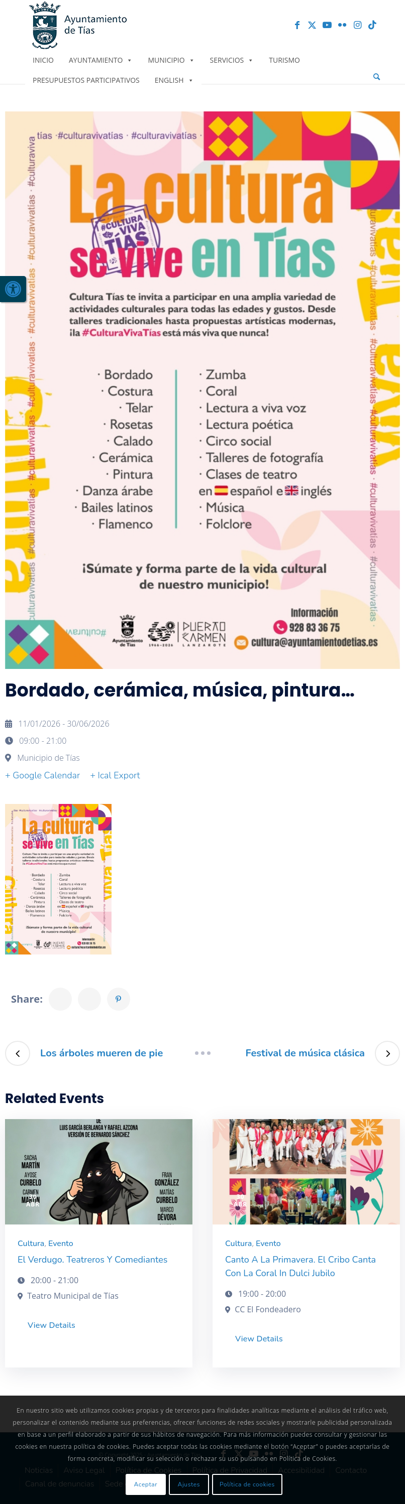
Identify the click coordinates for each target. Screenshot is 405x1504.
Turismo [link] (284, 60)
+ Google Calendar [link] (42, 775)
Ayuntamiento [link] (101, 60)
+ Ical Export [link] (115, 775)
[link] (13, 289)
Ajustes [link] (189, 1484)
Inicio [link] (43, 60)
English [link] (174, 80)
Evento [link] (60, 1243)
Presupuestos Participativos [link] (86, 80)
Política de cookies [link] (247, 1484)
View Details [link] (51, 1325)
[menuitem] (376, 77)
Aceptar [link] (146, 1484)
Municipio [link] (171, 60)
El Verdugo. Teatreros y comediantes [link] (92, 1260)
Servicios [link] (232, 60)
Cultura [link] (31, 1243)
